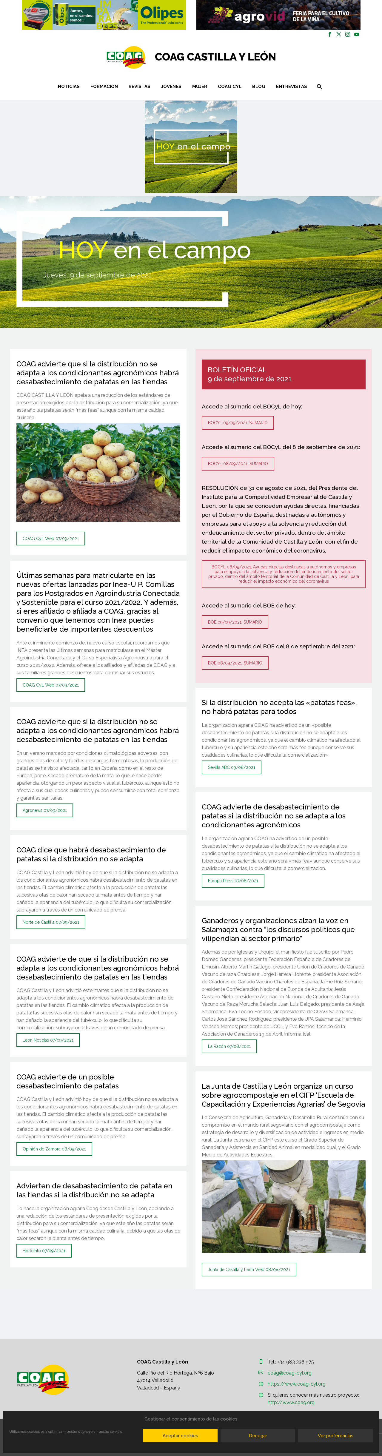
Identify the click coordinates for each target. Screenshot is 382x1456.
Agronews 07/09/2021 (45, 810)
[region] (103, 15)
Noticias (69, 86)
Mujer (199, 86)
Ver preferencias (335, 1435)
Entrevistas (291, 86)
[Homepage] (226, 57)
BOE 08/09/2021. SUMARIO (235, 663)
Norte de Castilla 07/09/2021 (51, 922)
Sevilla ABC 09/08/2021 (231, 767)
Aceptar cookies (180, 1435)
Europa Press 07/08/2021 (233, 880)
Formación (104, 86)
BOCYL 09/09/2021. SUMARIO (238, 422)
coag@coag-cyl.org (290, 1373)
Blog (258, 86)
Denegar (258, 1435)
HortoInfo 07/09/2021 (44, 1250)
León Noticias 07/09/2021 (48, 1040)
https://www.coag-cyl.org (297, 1384)
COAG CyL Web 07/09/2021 (51, 538)
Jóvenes (171, 86)
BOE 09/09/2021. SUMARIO (235, 622)
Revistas (139, 86)
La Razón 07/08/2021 (229, 1046)
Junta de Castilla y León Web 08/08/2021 (249, 1269)
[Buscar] (319, 86)
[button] (104, 15)
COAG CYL (229, 86)
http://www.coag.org (291, 1402)
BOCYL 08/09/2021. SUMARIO (238, 463)
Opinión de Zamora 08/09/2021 (54, 1149)
